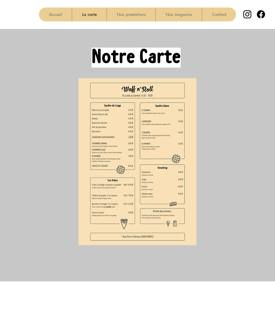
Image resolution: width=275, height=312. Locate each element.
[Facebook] (261, 14)
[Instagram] (247, 14)
